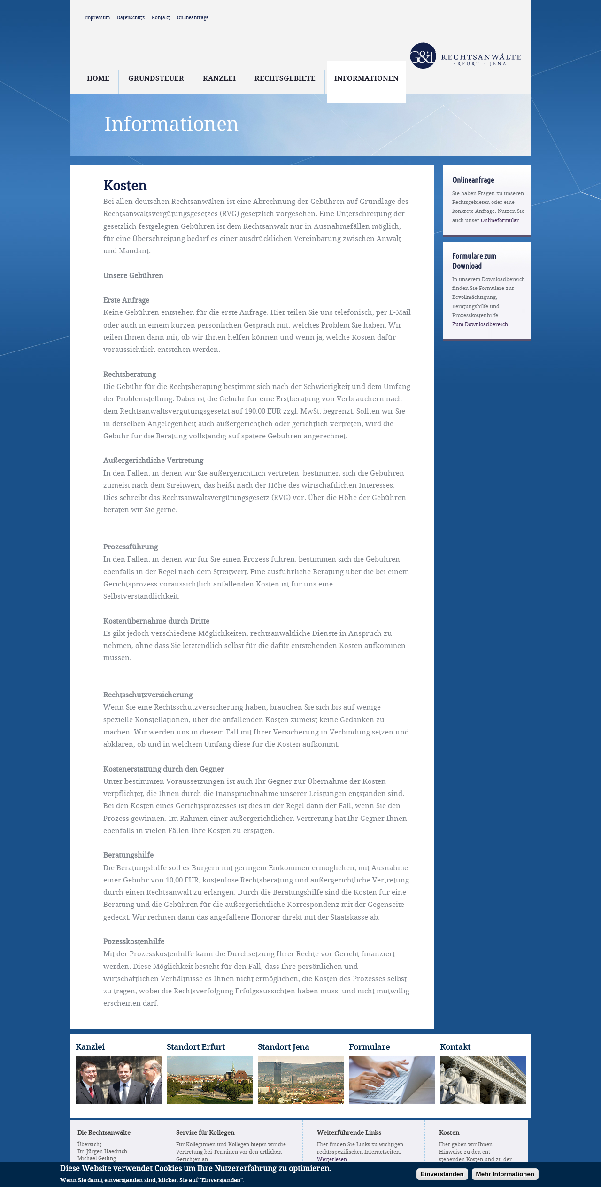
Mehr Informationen (505, 1176)
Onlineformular (500, 221)
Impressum (97, 18)
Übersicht (89, 1145)
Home (98, 79)
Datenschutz (131, 18)
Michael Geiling (96, 1159)
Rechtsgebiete (285, 79)
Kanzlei (219, 79)
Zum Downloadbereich (480, 325)
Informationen (366, 79)
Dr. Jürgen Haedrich (102, 1152)
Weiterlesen (332, 1160)
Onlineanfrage (192, 18)
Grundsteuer (156, 79)
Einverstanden (442, 1176)
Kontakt (161, 18)
